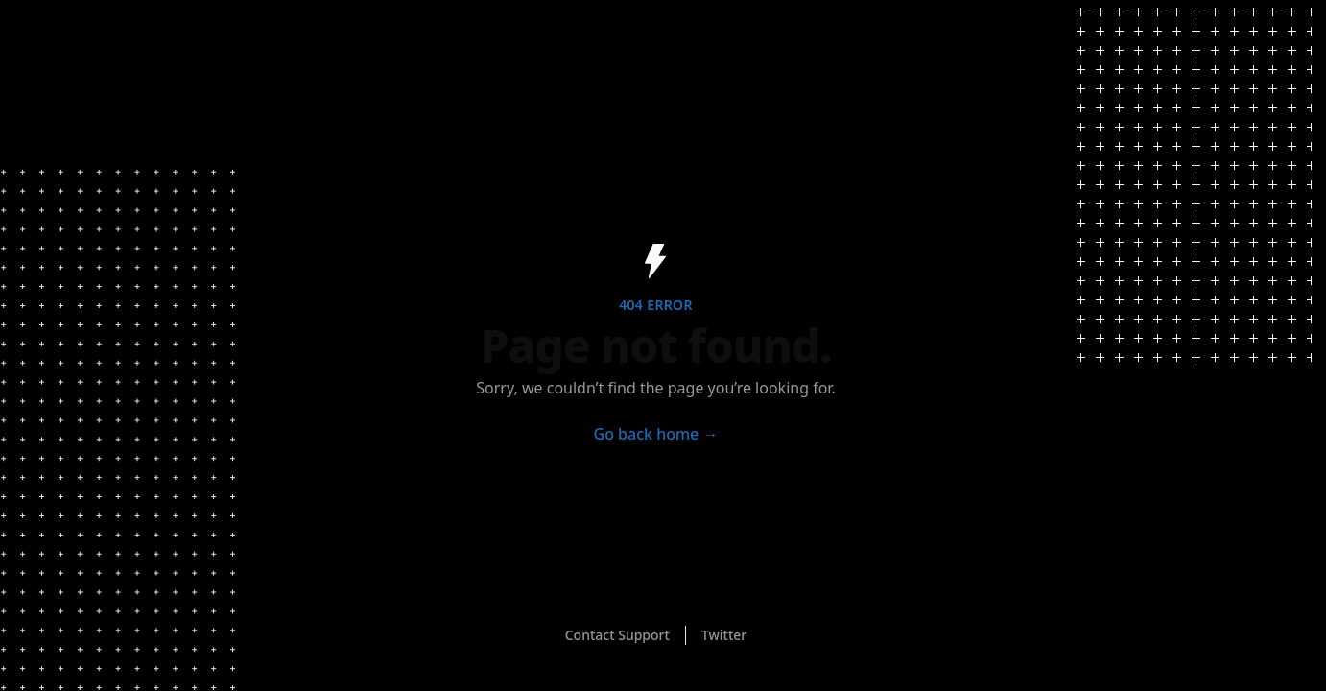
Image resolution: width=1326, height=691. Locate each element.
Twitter (723, 635)
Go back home (656, 433)
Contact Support (617, 635)
